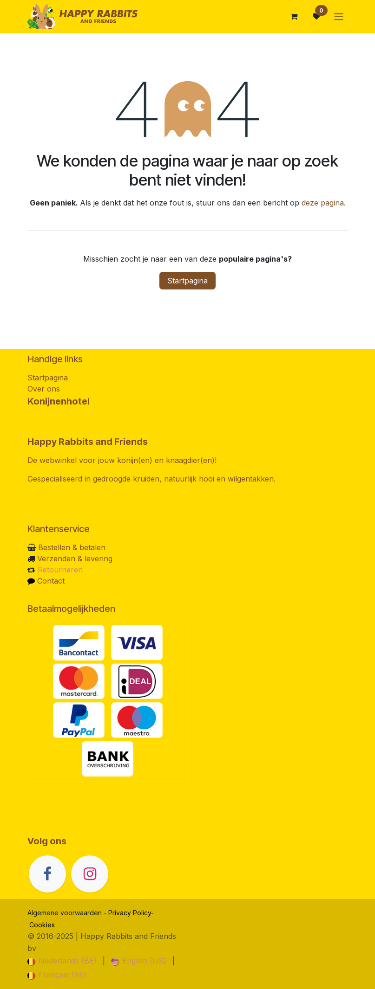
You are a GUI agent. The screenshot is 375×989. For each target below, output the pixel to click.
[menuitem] (62, 961)
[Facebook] (47, 874)
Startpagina (187, 280)
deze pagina (323, 202)
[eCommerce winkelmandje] (294, 16)
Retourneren (60, 569)
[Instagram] (89, 874)
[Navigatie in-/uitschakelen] (338, 16)
